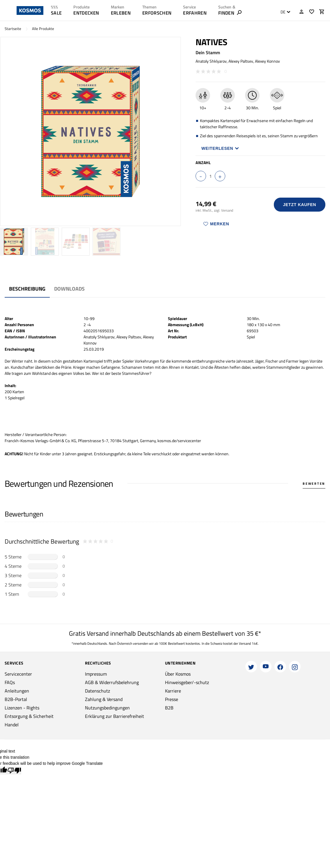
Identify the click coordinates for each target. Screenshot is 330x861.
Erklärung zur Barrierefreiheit (114, 716)
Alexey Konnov (267, 61)
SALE (56, 12)
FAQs (10, 682)
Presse (171, 699)
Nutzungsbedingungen (107, 707)
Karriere (173, 690)
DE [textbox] (283, 12)
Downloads (69, 289)
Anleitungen (17, 690)
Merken (216, 224)
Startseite (13, 28)
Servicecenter (18, 673)
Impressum (96, 673)
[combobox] (284, 12)
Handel (12, 724)
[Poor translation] (14, 770)
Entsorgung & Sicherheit (29, 716)
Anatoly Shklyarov (211, 61)
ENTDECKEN (86, 12)
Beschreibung (27, 289)
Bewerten (314, 483)
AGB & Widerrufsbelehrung (112, 682)
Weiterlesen (220, 148)
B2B (169, 707)
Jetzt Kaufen (299, 204)
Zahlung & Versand (104, 699)
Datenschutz (97, 690)
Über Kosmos (178, 673)
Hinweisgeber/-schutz (187, 682)
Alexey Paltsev (240, 61)
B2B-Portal (16, 699)
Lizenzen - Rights (22, 707)
